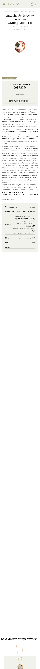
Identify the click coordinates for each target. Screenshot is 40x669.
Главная (7, 11)
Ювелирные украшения (19, 11)
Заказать (20, 95)
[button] (20, 84)
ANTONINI (32, 11)
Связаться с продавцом (20, 101)
